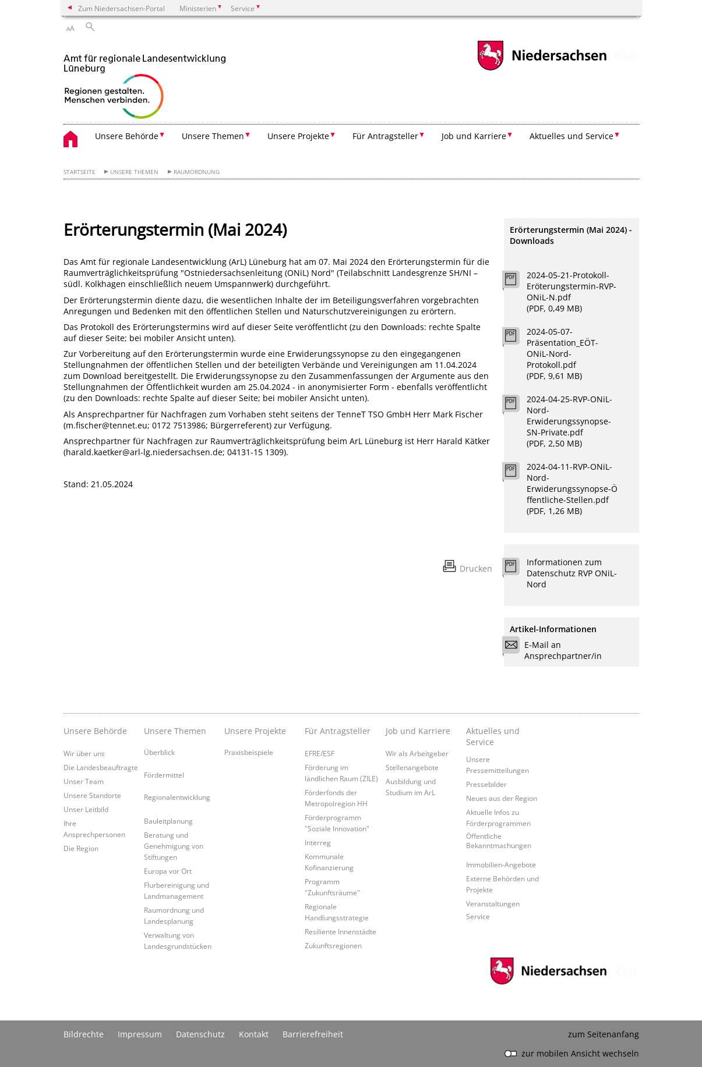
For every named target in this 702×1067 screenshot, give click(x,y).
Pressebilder (486, 784)
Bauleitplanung (168, 820)
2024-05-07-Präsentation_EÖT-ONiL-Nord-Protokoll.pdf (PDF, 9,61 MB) (562, 353)
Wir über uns (84, 753)
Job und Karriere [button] (474, 135)
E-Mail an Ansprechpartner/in (556, 650)
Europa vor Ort (168, 870)
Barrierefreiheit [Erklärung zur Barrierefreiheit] (313, 1034)
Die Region (81, 848)
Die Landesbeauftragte (101, 767)
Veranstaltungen (493, 903)
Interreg (318, 842)
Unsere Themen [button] (213, 135)
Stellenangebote (412, 767)
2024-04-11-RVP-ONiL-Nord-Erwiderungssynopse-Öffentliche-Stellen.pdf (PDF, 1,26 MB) (572, 488)
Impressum (140, 1034)
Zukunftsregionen (333, 945)
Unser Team (84, 781)
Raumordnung (197, 172)
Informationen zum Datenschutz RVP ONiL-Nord (572, 573)
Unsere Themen (134, 172)
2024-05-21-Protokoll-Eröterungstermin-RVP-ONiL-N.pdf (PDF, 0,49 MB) (571, 292)
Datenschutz (200, 1034)
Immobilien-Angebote (501, 864)
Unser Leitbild (86, 809)
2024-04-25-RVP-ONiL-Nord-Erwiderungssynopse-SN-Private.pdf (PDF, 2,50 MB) (569, 421)
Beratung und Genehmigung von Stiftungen (173, 846)
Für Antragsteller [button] (385, 135)
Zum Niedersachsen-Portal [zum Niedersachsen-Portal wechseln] (121, 8)
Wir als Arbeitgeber (417, 753)
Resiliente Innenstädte (340, 931)
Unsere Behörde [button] (126, 135)
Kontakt (254, 1034)
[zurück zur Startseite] (145, 82)
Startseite (80, 172)
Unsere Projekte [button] (298, 135)
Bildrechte (84, 1034)
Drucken (476, 568)
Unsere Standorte (92, 795)
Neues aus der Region (501, 798)
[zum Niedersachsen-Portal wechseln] (541, 69)
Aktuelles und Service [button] (571, 135)
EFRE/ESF (319, 753)
